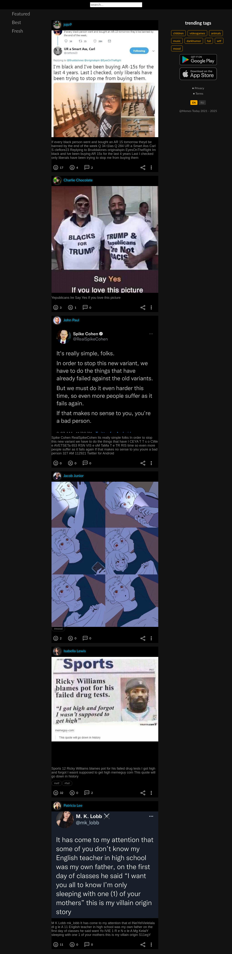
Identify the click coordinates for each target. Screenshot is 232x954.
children (178, 33)
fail (209, 41)
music (177, 41)
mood (177, 48)
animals (216, 33)
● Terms (198, 93)
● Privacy (198, 88)
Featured (21, 13)
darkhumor (194, 41)
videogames (197, 33)
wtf (219, 41)
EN (194, 102)
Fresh (17, 31)
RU (202, 102)
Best (16, 22)
